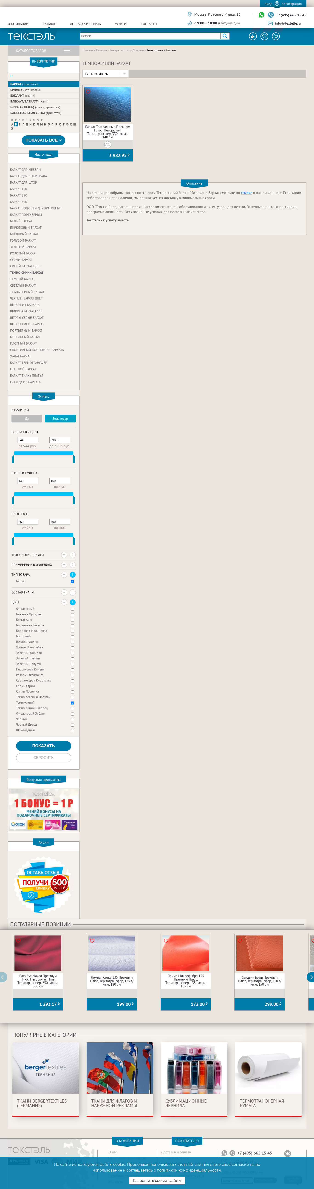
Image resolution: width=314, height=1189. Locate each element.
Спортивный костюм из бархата (37, 350)
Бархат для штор (23, 182)
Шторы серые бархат (27, 318)
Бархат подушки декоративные (36, 208)
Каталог (49, 24)
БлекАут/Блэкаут (29, 101)
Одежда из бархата (25, 382)
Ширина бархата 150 (26, 311)
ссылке (246, 192)
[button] (313, 977)
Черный (21, 719)
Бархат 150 (18, 189)
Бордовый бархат (24, 234)
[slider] (13, 460)
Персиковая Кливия (30, 669)
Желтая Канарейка (29, 647)
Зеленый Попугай (28, 663)
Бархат (24, 84)
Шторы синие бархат (27, 324)
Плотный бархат (23, 343)
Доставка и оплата (85, 24)
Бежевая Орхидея (29, 614)
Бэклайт (22, 96)
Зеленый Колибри (29, 652)
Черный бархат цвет (26, 298)
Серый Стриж (25, 685)
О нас (112, 1152)
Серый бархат (21, 260)
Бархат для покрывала (28, 176)
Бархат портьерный (26, 215)
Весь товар (60, 418)
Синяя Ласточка (27, 691)
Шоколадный (25, 730)
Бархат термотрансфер (28, 363)
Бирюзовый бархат (26, 227)
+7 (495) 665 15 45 (291, 15)
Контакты (149, 24)
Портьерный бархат (26, 330)
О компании (18, 24)
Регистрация (292, 4)
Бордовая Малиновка (31, 630)
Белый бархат (21, 221)
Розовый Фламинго (30, 674)
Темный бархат (22, 279)
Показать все (43, 140)
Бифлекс (25, 90)
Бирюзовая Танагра (30, 625)
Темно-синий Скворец (32, 708)
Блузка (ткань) (35, 107)
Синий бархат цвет (25, 266)
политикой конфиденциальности (189, 1170)
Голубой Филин (27, 641)
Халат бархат (20, 356)
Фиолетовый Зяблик (30, 713)
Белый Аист (24, 619)
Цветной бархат (23, 369)
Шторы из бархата (25, 305)
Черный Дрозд (26, 724)
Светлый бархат (23, 285)
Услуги (120, 24)
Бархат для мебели (25, 170)
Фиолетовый (25, 608)
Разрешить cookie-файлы (157, 1180)
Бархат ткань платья (26, 376)
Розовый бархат (23, 253)
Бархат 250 (18, 195)
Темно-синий (25, 702)
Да (27, 418)
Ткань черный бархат (27, 292)
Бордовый (23, 636)
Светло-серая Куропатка (33, 680)
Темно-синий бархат (26, 273)
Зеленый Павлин (28, 658)
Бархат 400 (18, 202)
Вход (268, 4)
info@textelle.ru (288, 23)
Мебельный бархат (25, 337)
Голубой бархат (23, 240)
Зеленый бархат (23, 247)
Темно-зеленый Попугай (33, 697)
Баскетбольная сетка (35, 113)
